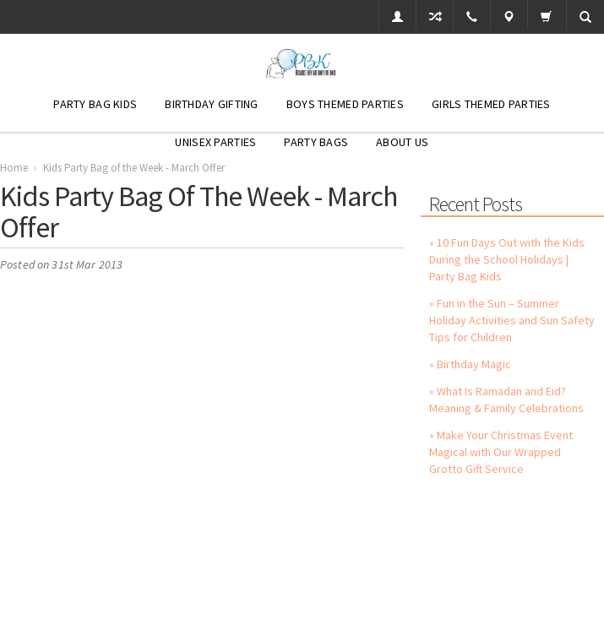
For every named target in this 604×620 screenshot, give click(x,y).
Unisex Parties (215, 142)
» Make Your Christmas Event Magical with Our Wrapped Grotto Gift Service (501, 451)
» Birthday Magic (470, 364)
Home (14, 167)
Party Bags (316, 142)
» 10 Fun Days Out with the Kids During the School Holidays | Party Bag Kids (507, 259)
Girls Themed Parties (491, 103)
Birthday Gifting (211, 103)
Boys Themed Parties (345, 103)
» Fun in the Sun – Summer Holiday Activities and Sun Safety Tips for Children (512, 320)
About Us (402, 142)
